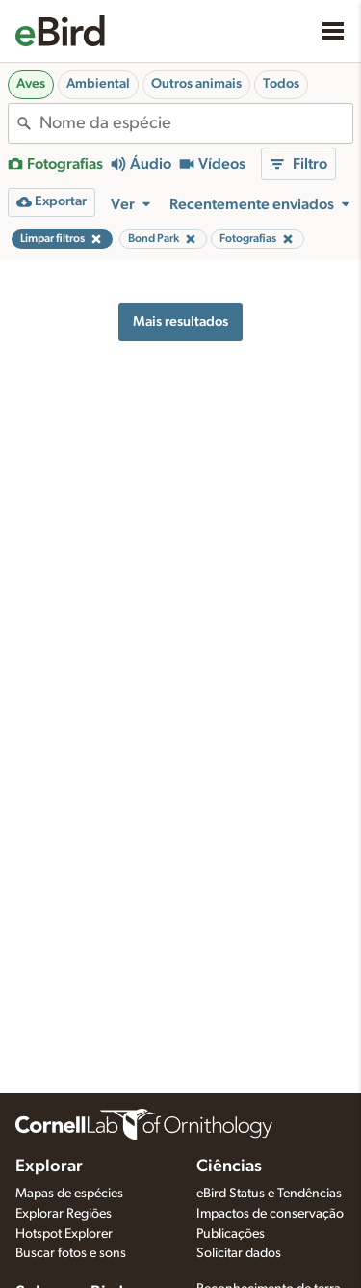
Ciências (229, 1166)
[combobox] (195, 123)
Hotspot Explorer (64, 1234)
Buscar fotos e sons (70, 1253)
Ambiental (98, 84)
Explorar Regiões (63, 1214)
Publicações (230, 1234)
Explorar (49, 1166)
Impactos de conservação (270, 1214)
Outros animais (196, 84)
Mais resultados (180, 321)
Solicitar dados (238, 1253)
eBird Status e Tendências (269, 1193)
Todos (281, 84)
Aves (30, 84)
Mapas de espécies (69, 1193)
